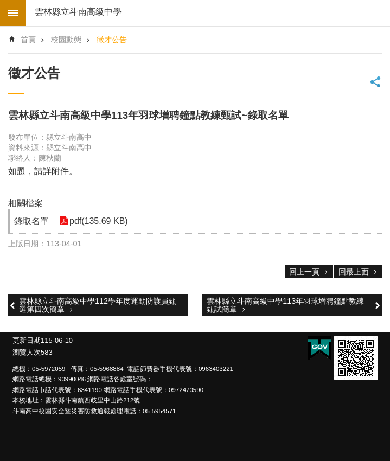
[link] (356, 358)
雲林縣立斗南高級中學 (78, 11)
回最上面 (353, 271)
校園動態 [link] (66, 39)
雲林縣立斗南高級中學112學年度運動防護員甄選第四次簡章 (97, 305)
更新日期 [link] (26, 340)
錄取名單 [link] (31, 221)
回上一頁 (304, 271)
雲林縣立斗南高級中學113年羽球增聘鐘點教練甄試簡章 (285, 305)
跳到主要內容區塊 (5, 5)
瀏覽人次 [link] (26, 352)
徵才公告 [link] (112, 39)
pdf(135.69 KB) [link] (98, 221)
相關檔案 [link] (25, 203)
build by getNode (13, 13)
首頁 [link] (28, 39)
